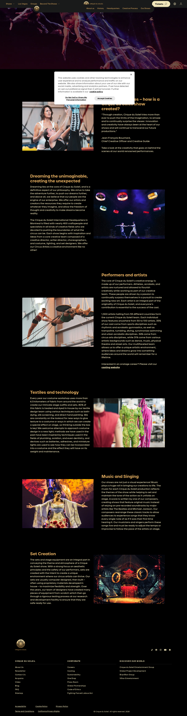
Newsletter (20, 671)
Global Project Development (133, 671)
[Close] (131, 74)
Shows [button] (10, 3)
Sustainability (73, 674)
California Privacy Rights (49, 711)
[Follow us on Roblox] (170, 650)
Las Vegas (23, 4)
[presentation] (39, 661)
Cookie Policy (41, 706)
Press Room (72, 682)
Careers (71, 667)
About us (107, 14)
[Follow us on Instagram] (160, 650)
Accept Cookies (105, 98)
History (117, 14)
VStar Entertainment (129, 678)
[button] (161, 4)
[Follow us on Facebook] (156, 650)
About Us (19, 667)
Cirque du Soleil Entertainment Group (137, 667)
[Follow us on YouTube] (165, 650)
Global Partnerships (76, 686)
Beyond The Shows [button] (50, 3)
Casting (71, 671)
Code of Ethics (74, 689)
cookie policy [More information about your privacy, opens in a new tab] (96, 91)
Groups (34, 4)
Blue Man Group (127, 674)
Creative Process (146, 14)
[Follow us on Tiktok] (152, 650)
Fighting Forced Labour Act (80, 693)
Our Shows (162, 14)
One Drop (71, 678)
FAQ (17, 689)
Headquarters (129, 14)
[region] (94, 88)
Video (17, 682)
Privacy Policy (62, 706)
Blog (17, 686)
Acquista (19, 678)
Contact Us (20, 674)
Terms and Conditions (24, 711)
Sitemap (19, 693)
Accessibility (20, 706)
